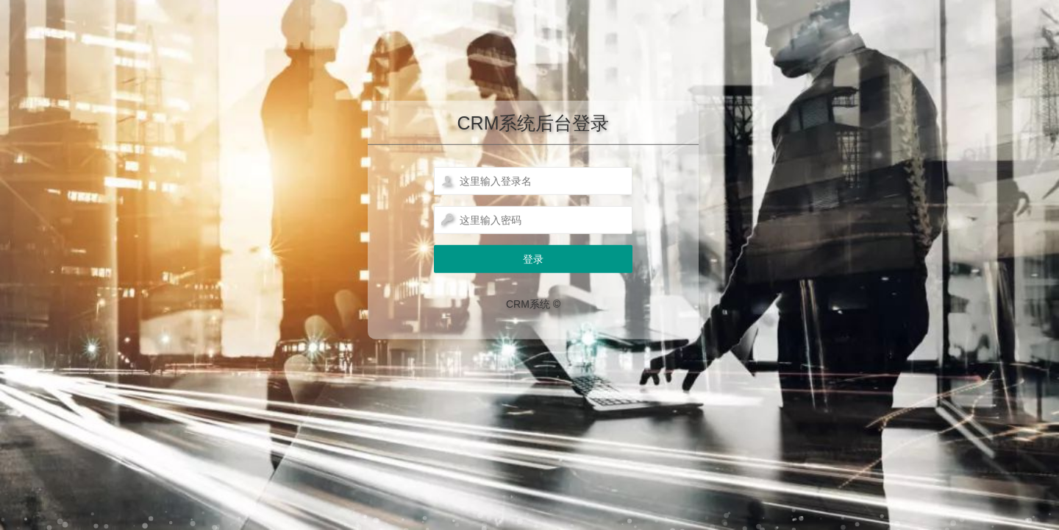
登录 (533, 259)
